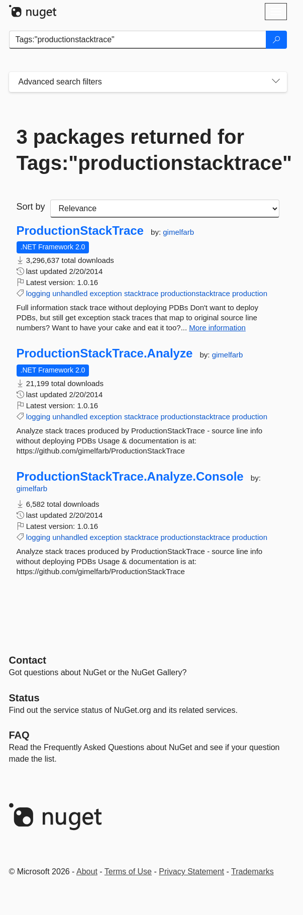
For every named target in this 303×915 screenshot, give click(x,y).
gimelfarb (178, 232)
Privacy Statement (191, 871)
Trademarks (252, 871)
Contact (27, 660)
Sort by (31, 207)
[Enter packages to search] (137, 40)
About (86, 871)
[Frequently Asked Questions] (19, 735)
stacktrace (141, 293)
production (249, 293)
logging (38, 293)
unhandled (69, 293)
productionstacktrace (195, 293)
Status (24, 697)
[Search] (276, 40)
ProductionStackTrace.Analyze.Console (130, 476)
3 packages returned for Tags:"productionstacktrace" (148, 150)
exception (105, 293)
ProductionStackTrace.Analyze (105, 353)
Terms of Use (128, 871)
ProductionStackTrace (80, 230)
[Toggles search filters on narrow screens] (276, 82)
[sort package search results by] (164, 209)
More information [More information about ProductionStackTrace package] (217, 327)
